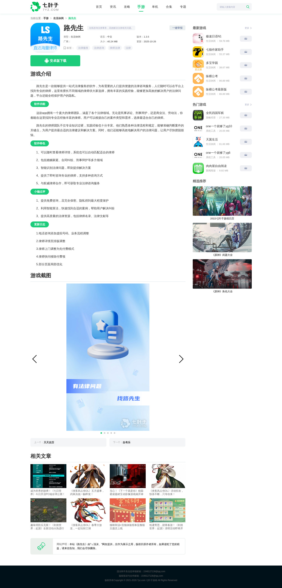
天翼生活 (212, 139)
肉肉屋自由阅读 (216, 166)
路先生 (72, 18)
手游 (141, 7)
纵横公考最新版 (216, 89)
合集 (169, 6)
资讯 (113, 6)
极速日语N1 (214, 36)
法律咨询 (99, 47)
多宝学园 (212, 62)
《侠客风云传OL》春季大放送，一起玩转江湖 (86, 527)
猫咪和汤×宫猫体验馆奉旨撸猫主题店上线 (127, 527)
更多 (248, 28)
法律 (128, 47)
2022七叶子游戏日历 (222, 218)
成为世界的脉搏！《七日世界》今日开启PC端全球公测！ (47, 492)
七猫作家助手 (215, 49)
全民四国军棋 (215, 113)
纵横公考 (212, 76)
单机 (155, 6)
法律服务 (83, 47)
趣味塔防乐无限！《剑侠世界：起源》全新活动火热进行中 (47, 527)
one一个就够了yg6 (218, 152)
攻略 (127, 6)
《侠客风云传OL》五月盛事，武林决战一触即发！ (87, 492)
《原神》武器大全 (222, 254)
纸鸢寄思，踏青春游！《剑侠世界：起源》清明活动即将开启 (166, 527)
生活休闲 (58, 18)
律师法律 (115, 47)
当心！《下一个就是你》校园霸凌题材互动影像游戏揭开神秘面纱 (126, 492)
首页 (99, 6)
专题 (183, 6)
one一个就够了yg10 (219, 126)
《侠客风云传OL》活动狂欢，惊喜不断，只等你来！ (166, 492)
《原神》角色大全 (222, 291)
